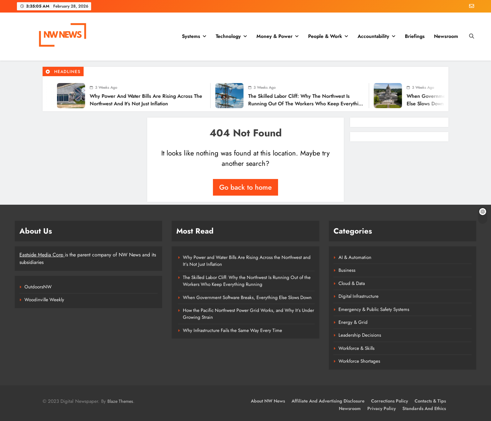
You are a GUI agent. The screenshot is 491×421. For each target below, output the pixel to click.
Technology (228, 36)
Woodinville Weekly (44, 299)
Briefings (415, 36)
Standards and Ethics (424, 408)
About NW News (268, 401)
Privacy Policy (381, 408)
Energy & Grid (353, 322)
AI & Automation (355, 257)
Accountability (373, 36)
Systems (191, 36)
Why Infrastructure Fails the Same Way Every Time (232, 330)
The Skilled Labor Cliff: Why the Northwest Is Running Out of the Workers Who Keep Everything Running (294, 103)
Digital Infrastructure (359, 296)
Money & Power (274, 36)
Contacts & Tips (430, 401)
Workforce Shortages (359, 361)
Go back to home (245, 187)
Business (347, 270)
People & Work (325, 36)
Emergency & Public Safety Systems (374, 309)
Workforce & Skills (357, 348)
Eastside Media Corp (42, 254)
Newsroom (446, 36)
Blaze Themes (120, 401)
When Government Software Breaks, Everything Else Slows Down (247, 297)
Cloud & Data (352, 283)
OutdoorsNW (38, 286)
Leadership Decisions (360, 335)
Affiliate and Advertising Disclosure (328, 401)
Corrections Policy (389, 401)
